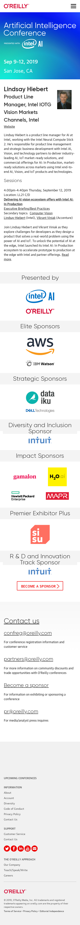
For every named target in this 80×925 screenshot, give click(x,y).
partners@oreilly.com (28, 659)
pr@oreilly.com (21, 711)
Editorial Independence (52, 911)
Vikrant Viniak (46, 217)
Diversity (9, 803)
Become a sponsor (38, 585)
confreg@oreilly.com (28, 633)
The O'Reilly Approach (19, 859)
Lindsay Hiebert (14, 217)
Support (10, 828)
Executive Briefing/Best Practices (27, 208)
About (7, 792)
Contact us (21, 621)
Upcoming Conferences (20, 778)
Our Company (12, 864)
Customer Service (14, 834)
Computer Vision (41, 213)
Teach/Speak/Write (16, 870)
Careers (8, 875)
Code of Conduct (14, 808)
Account (9, 798)
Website (9, 126)
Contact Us (10, 819)
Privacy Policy (12, 814)
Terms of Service (12, 911)
